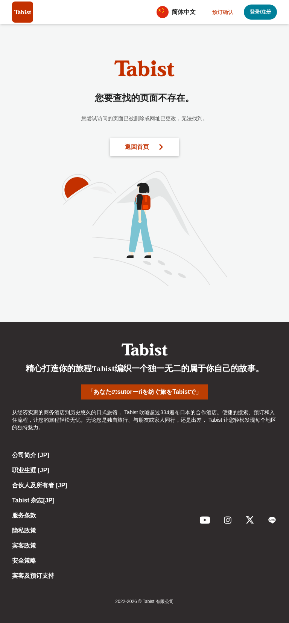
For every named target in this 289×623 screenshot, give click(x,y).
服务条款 (24, 515)
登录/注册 (260, 12)
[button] (178, 12)
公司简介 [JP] (30, 455)
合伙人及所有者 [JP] (39, 485)
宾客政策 (24, 545)
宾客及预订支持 (33, 575)
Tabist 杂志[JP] (33, 500)
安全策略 (24, 560)
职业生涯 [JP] (30, 470)
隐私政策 (24, 530)
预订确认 (222, 12)
